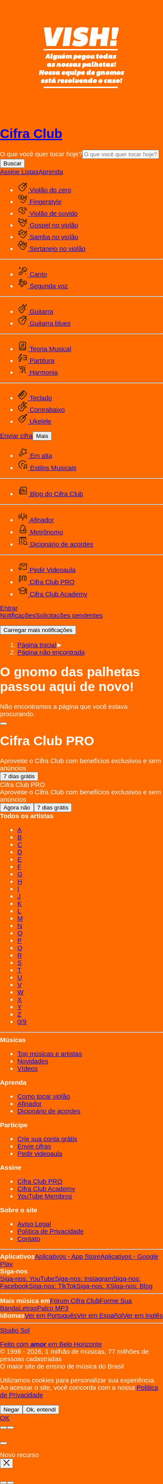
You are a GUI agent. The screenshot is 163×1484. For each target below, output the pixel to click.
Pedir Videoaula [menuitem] (46, 569)
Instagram (84, 1278)
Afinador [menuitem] (35, 519)
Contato (28, 1238)
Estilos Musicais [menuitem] (47, 467)
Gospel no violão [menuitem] (47, 225)
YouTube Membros (44, 1196)
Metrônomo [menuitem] (40, 532)
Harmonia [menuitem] (37, 372)
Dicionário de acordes (48, 1111)
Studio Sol (15, 1330)
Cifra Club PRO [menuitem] (46, 582)
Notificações (18, 615)
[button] (51, 652)
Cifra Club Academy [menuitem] (52, 594)
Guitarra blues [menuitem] (43, 323)
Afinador (29, 1103)
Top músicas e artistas (49, 1053)
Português (51, 1315)
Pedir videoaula (39, 1153)
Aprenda (50, 171)
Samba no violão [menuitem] (47, 236)
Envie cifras (34, 1146)
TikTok (53, 1286)
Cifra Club (31, 133)
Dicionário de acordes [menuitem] (55, 544)
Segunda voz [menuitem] (42, 286)
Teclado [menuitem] (34, 397)
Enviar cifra (16, 435)
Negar (11, 1409)
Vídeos (27, 1068)
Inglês (143, 1315)
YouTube (27, 1278)
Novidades (32, 1061)
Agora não (16, 807)
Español (100, 1315)
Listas (29, 171)
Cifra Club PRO (39, 1181)
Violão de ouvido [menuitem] (47, 213)
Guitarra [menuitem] (35, 311)
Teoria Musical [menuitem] (44, 348)
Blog (131, 1286)
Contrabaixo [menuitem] (41, 409)
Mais (42, 436)
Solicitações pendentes (69, 615)
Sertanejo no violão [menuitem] (51, 248)
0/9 (22, 1021)
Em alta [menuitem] (34, 455)
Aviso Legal (34, 1223)
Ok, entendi (41, 1409)
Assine (10, 171)
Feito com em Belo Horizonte (51, 1344)
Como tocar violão (43, 1096)
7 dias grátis (19, 776)
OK (5, 1417)
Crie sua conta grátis (47, 1138)
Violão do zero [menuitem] (44, 190)
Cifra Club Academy (46, 1188)
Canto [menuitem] (32, 274)
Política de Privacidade (50, 1231)
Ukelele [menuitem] (34, 421)
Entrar (9, 608)
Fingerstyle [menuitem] (39, 201)
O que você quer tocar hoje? (41, 154)
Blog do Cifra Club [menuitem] (50, 493)
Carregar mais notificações (38, 630)
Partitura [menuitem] (35, 360)
